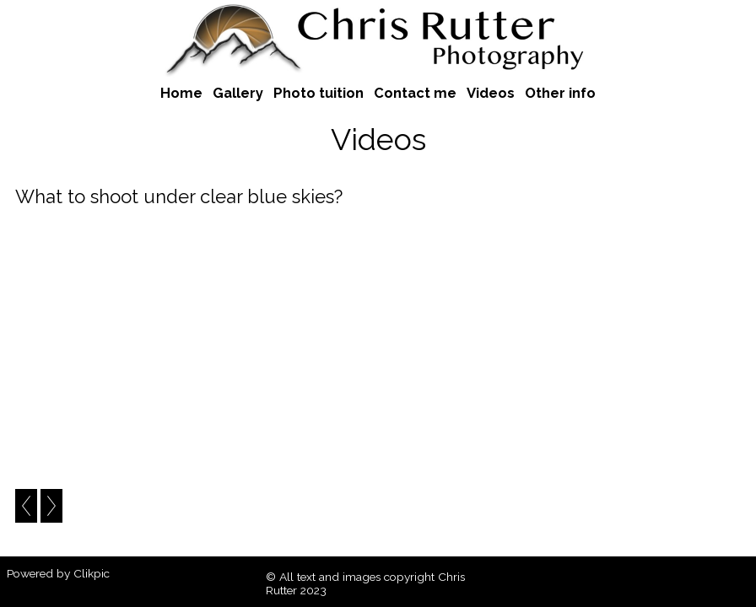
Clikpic (91, 573)
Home (181, 92)
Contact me (415, 92)
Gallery (238, 92)
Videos (491, 92)
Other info (560, 92)
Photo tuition (318, 92)
